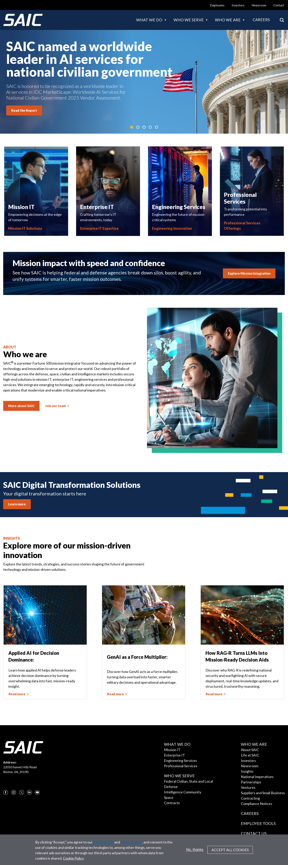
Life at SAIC (250, 755)
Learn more (17, 504)
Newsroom (259, 5)
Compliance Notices (256, 803)
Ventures (248, 787)
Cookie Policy (73, 860)
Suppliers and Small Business (263, 793)
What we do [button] (149, 20)
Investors (238, 5)
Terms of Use (103, 844)
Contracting (250, 798)
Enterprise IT (174, 755)
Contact (278, 5)
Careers (261, 19)
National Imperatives (257, 776)
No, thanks (194, 851)
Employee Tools (258, 823)
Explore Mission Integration (249, 273)
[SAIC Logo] (23, 20)
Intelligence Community (182, 792)
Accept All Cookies (230, 851)
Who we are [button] (228, 20)
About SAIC (250, 750)
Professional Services (180, 766)
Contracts (172, 803)
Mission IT (172, 750)
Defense (171, 786)
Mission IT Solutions (25, 228)
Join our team (55, 406)
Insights (247, 771)
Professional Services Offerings (242, 226)
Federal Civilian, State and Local (188, 781)
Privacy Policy (131, 844)
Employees (217, 5)
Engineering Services (180, 760)
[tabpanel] (144, 82)
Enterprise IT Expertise (99, 228)
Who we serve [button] (189, 20)
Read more (17, 694)
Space (168, 797)
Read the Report (24, 110)
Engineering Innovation (172, 228)
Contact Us (254, 833)
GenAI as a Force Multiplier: (137, 657)
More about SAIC (21, 406)
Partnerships (251, 782)
